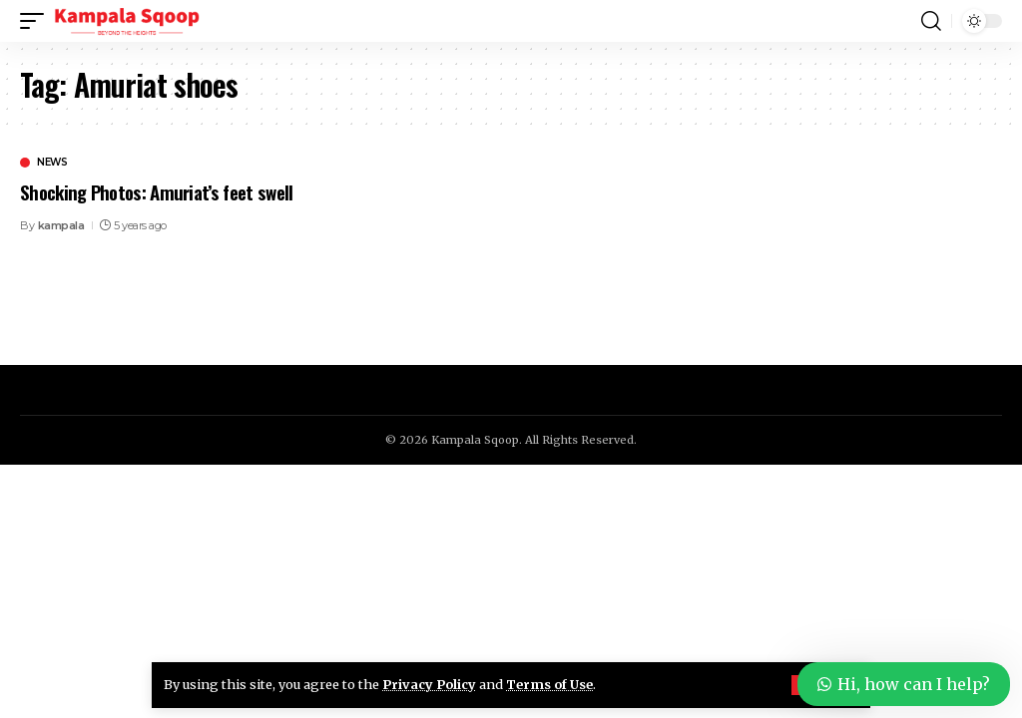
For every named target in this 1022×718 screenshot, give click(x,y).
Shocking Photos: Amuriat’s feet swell (156, 191)
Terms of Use (549, 684)
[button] (37, 21)
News (52, 163)
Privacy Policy (429, 684)
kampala (61, 225)
